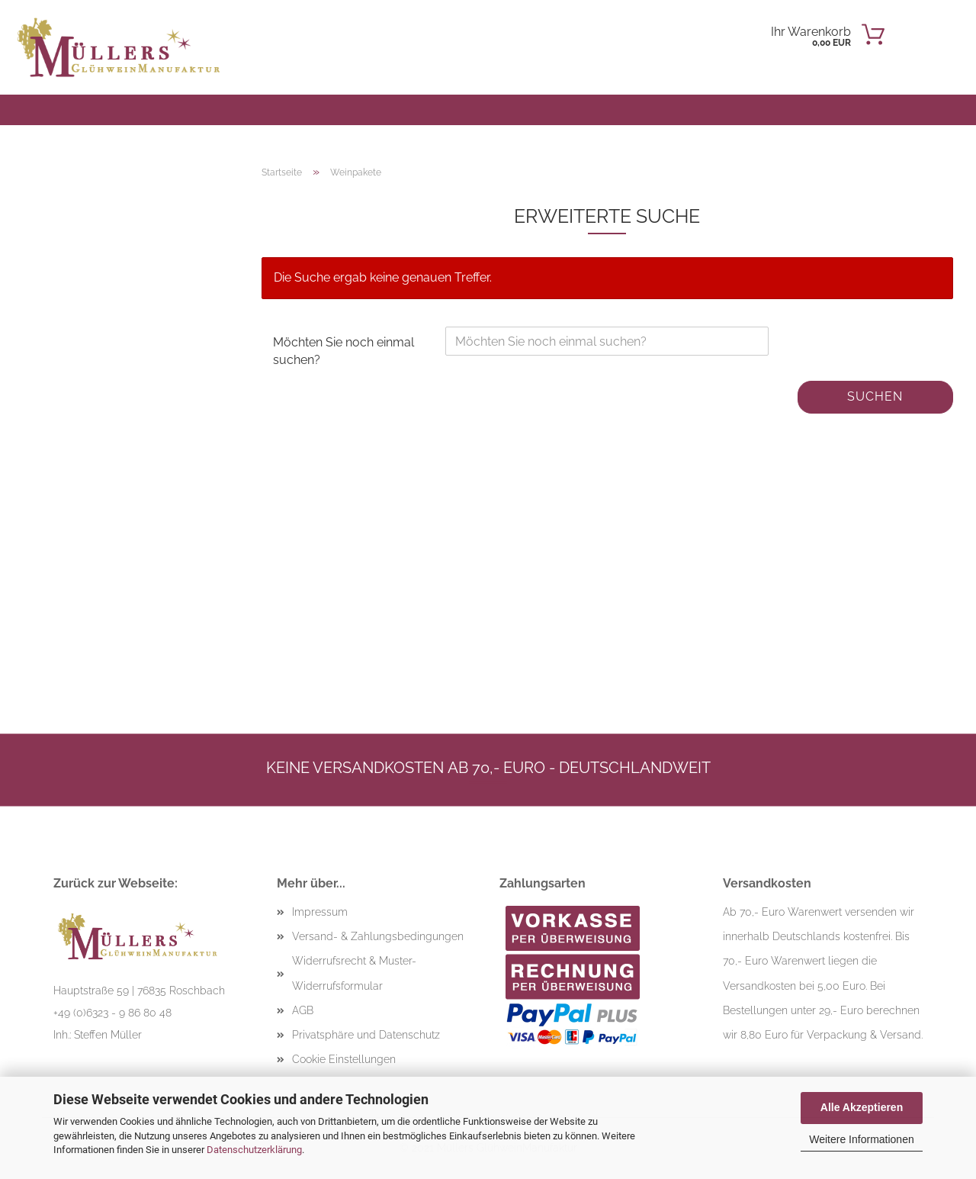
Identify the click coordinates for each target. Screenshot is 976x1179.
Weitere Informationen (861, 1139)
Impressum (320, 912)
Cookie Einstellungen (344, 1059)
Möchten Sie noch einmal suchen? (343, 351)
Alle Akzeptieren (861, 1107)
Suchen (875, 396)
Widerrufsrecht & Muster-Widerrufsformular (354, 973)
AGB (302, 1010)
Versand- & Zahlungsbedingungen (378, 936)
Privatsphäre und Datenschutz (366, 1035)
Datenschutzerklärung (254, 1149)
